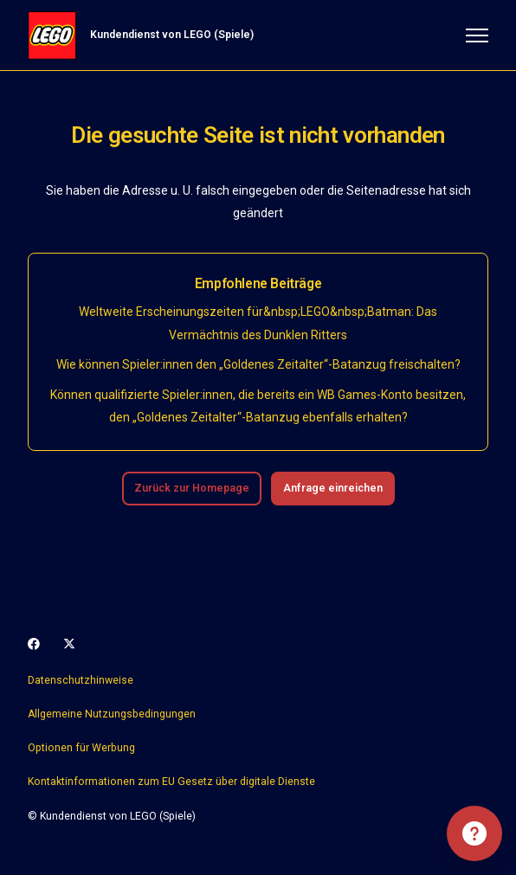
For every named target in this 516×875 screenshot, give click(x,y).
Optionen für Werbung (81, 748)
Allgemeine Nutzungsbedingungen (112, 714)
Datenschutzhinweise (80, 680)
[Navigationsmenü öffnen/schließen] (477, 35)
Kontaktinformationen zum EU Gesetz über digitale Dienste (171, 781)
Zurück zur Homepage (191, 488)
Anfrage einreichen (333, 488)
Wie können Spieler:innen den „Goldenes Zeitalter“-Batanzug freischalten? (258, 364)
